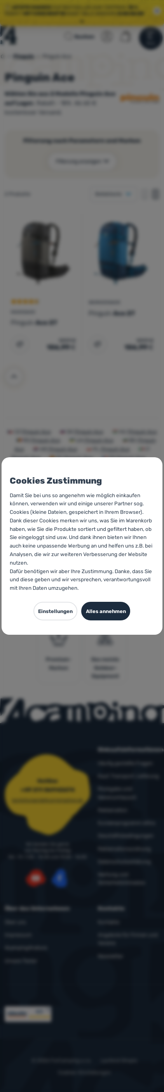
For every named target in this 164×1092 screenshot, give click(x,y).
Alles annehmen (106, 611)
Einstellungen (55, 611)
